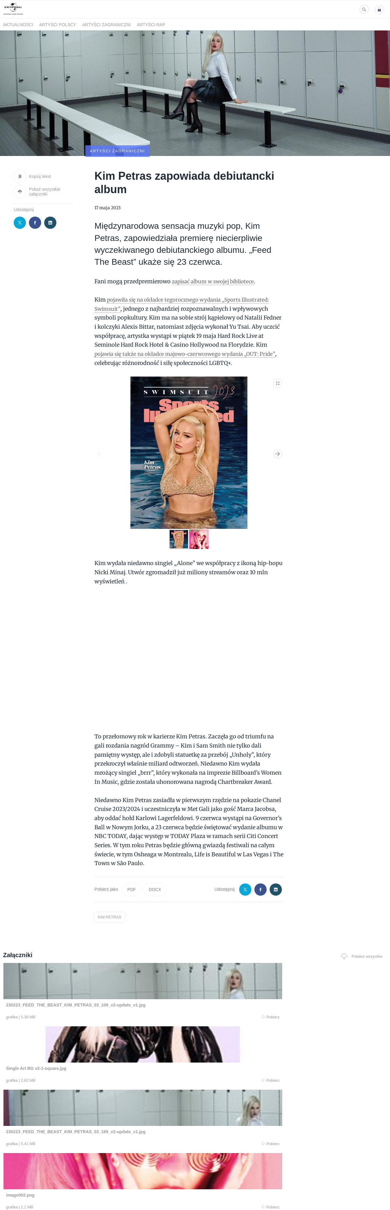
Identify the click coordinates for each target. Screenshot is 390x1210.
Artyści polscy (57, 24)
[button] (278, 352)
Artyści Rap (151, 24)
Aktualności (18, 24)
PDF (131, 860)
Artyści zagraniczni (106, 24)
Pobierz (83, 987)
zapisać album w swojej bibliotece (216, 251)
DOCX (155, 860)
